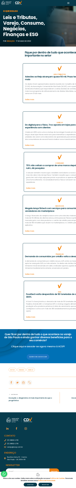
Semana (21, 370)
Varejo (30, 370)
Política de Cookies (57, 478)
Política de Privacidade (46, 480)
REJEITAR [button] (45, 484)
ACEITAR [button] (30, 484)
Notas (12, 370)
